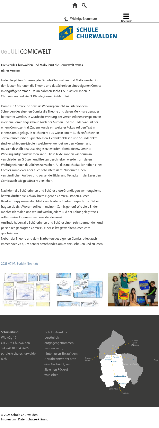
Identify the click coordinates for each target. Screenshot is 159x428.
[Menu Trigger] (126, 18)
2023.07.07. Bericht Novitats (19, 263)
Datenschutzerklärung (33, 419)
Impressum (8, 419)
